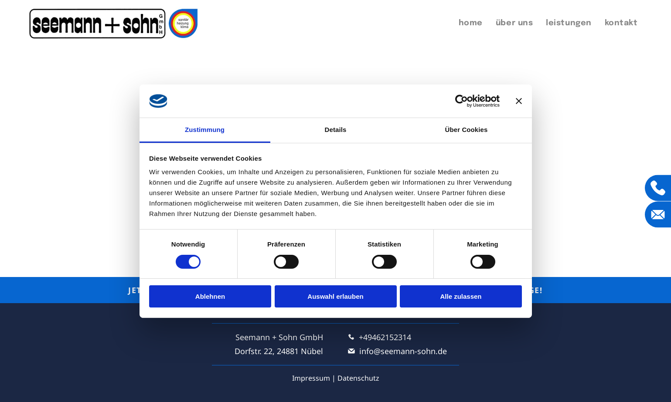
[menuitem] (470, 23)
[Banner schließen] (519, 101)
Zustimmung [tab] (205, 129)
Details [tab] (336, 129)
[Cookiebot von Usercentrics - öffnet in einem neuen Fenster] (461, 101)
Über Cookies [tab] (466, 129)
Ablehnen (210, 296)
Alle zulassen (460, 296)
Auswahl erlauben (335, 296)
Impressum (311, 378)
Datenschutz (358, 378)
